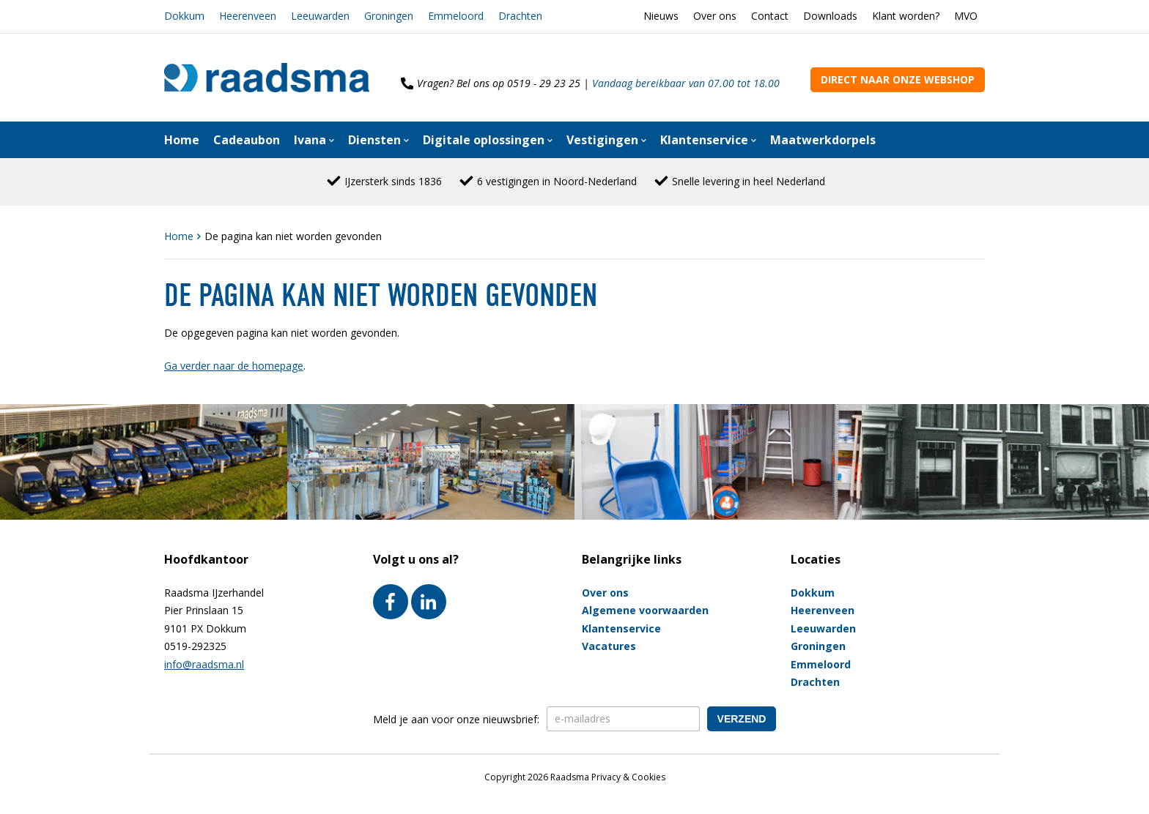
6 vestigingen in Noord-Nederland (557, 181)
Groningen (388, 16)
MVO (966, 16)
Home (180, 236)
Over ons (714, 16)
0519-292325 (195, 646)
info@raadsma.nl (204, 664)
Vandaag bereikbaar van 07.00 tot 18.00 (686, 83)
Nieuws (661, 16)
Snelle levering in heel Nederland (748, 181)
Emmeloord (456, 16)
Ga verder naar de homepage (233, 366)
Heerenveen (247, 16)
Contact (769, 16)
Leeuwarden (320, 16)
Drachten (520, 16)
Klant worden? (905, 16)
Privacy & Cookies (628, 777)
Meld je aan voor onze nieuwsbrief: (456, 719)
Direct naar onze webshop (898, 79)
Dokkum (184, 16)
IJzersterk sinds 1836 (393, 181)
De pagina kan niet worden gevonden (293, 236)
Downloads (830, 16)
